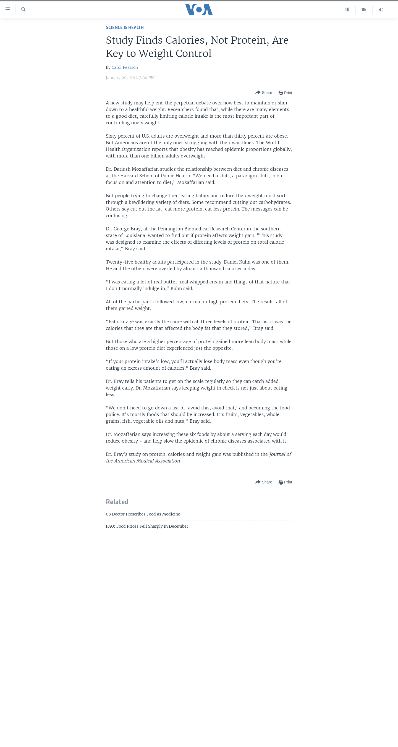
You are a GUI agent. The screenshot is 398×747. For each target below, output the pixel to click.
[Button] (263, 93)
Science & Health (125, 27)
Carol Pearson (125, 67)
